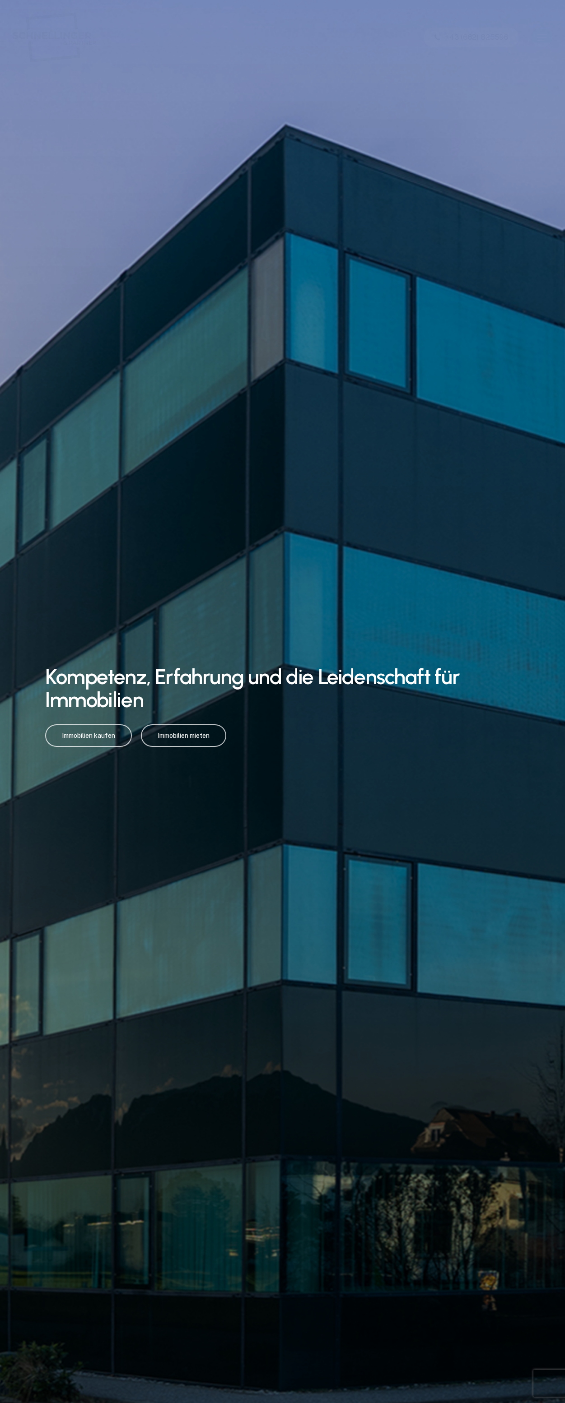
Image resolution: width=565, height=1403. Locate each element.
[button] (542, 37)
